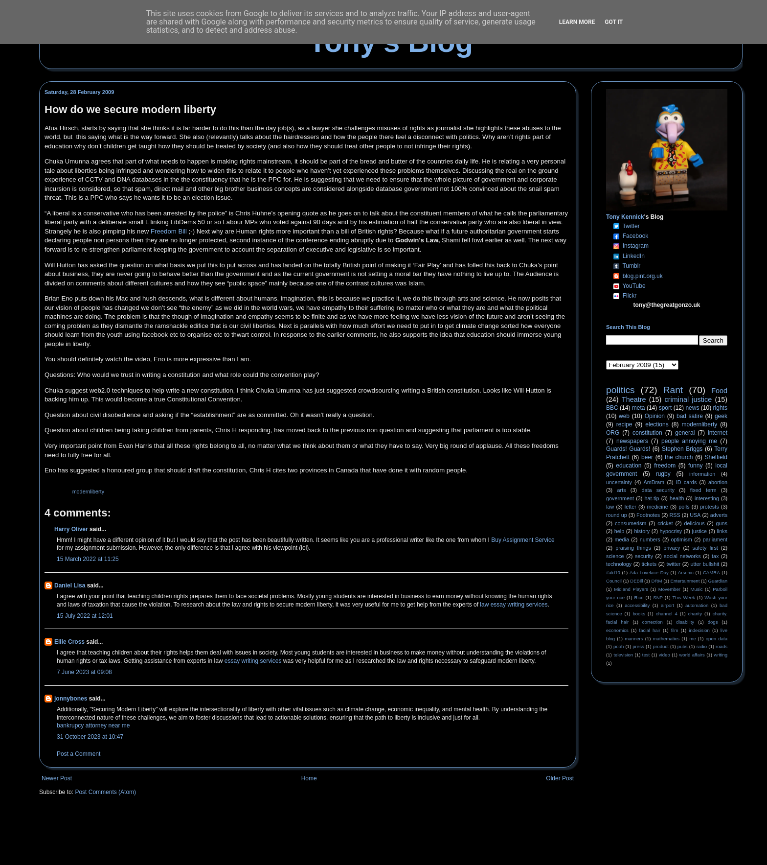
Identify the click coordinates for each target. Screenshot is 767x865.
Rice (639, 597)
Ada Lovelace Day (649, 572)
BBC (612, 407)
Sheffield (715, 457)
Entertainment (685, 581)
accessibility (637, 605)
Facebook (636, 236)
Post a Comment (78, 753)
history (642, 531)
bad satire (690, 416)
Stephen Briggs (682, 448)
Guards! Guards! (628, 448)
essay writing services (253, 660)
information (702, 474)
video (664, 654)
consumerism (630, 523)
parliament (715, 539)
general (685, 432)
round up (616, 515)
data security (658, 490)
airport (667, 605)
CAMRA (711, 572)
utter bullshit (705, 564)
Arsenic (686, 572)
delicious (694, 523)
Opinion (655, 416)
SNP (658, 597)
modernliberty (88, 491)
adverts (718, 515)
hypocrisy (671, 531)
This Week (683, 597)
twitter (673, 564)
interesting (707, 498)
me (692, 638)
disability (685, 622)
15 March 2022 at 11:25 (88, 559)
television (623, 654)
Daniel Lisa (69, 585)
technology (619, 564)
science (615, 556)
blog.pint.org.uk (643, 276)
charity (695, 613)
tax (715, 556)
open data (716, 638)
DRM (657, 581)
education (628, 465)
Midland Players (631, 589)
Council (614, 581)
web (624, 416)
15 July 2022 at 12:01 (85, 615)
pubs (682, 646)
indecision (699, 630)
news (692, 407)
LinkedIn (634, 256)
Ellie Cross (69, 641)
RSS (675, 515)
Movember (669, 589)
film (674, 630)
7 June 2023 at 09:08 (84, 672)
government (620, 498)
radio (702, 646)
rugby (663, 473)
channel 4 (666, 613)
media (622, 539)
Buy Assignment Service (522, 540)
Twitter (630, 226)
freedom (665, 465)
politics (620, 390)
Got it (614, 22)
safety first (705, 548)
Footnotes (648, 515)
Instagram (636, 245)
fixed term (703, 490)
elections (656, 424)
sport (665, 407)
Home (309, 778)
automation (696, 605)
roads (721, 646)
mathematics (666, 638)
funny (695, 465)
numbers (650, 539)
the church (679, 457)
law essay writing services (513, 604)
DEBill (636, 581)
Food (719, 391)
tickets (649, 564)
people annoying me (689, 441)
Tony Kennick (625, 216)
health (677, 498)
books (638, 613)
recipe (624, 424)
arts (621, 490)
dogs (713, 622)
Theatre (634, 399)
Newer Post (57, 778)
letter (630, 507)
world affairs (691, 654)
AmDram (654, 482)
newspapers (632, 441)
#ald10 (613, 572)
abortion (717, 482)
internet (717, 432)
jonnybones (70, 698)
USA (695, 515)
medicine (657, 507)
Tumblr (631, 265)
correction (652, 622)
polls (683, 507)
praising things (633, 548)
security (644, 556)
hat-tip (652, 498)
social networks (682, 556)
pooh (618, 646)
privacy (671, 548)
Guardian (717, 581)
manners (634, 638)
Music (697, 589)
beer (647, 457)
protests (709, 507)
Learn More (577, 22)
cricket (665, 523)
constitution (647, 432)
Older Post (560, 778)
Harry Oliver (71, 529)
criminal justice (688, 399)
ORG (612, 432)
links (722, 531)
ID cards (686, 482)
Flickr (630, 295)
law (610, 507)
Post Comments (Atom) (105, 792)
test (646, 654)
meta (638, 407)
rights (720, 407)
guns (721, 523)
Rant (673, 390)
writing (720, 654)
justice (699, 531)
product (661, 646)
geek (721, 416)
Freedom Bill (169, 231)
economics (617, 630)
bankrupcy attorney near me (93, 725)
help (619, 531)
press (638, 646)
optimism (681, 539)
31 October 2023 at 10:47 (90, 736)
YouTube (633, 285)
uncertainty (619, 482)
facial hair (649, 630)
